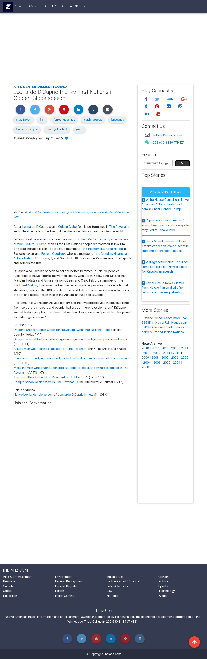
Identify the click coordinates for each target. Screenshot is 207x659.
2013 (147, 353)
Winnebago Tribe (79, 621)
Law (110, 591)
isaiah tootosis (93, 119)
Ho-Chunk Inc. (124, 617)
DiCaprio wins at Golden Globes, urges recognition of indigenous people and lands (70, 339)
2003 (157, 362)
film (42, 119)
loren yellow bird (57, 129)
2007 (165, 357)
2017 (155, 348)
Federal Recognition (69, 581)
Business (9, 581)
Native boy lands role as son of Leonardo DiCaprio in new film (56, 394)
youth (79, 129)
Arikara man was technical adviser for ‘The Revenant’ (51, 349)
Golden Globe (67, 226)
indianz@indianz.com (167, 135)
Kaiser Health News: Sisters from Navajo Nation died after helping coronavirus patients (163, 287)
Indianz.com (112, 654)
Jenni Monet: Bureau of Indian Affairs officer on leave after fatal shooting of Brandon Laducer (165, 246)
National (112, 596)
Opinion (163, 577)
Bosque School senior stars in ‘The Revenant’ (45, 382)
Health (59, 591)
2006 (175, 357)
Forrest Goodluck (53, 253)
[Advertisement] (104, 51)
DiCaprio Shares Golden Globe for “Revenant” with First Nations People (63, 330)
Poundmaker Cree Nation (105, 249)
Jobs (63, 7)
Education (10, 596)
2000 (145, 367)
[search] (157, 163)
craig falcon (23, 119)
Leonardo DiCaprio (35, 226)
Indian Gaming (64, 596)
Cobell (7, 591)
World (162, 596)
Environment (63, 577)
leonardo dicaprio (27, 129)
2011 (166, 353)
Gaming (33, 7)
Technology (166, 591)
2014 (185, 348)
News (19, 7)
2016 (165, 348)
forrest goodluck (64, 119)
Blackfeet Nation (25, 285)
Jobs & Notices (117, 586)
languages (117, 119)
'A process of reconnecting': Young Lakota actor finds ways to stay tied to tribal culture (165, 225)
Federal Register (66, 586)
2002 (167, 362)
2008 (155, 357)
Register (49, 7)
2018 (145, 348)
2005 (184, 357)
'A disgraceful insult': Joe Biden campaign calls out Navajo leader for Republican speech (165, 267)
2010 (176, 353)
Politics (163, 581)
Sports (163, 586)
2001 (176, 362)
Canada (61, 86)
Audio (74, 7)
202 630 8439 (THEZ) (168, 142)
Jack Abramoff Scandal (123, 581)
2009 (145, 357)
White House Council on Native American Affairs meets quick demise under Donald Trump (165, 204)
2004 (147, 362)
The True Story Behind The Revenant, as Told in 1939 (51, 377)
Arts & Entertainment (33, 86)
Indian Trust (115, 577)
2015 (175, 348)
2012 (156, 353)
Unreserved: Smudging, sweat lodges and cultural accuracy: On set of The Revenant (72, 358)
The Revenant (119, 226)
